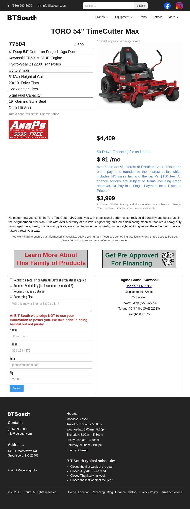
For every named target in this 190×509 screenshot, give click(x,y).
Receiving (98, 492)
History (132, 492)
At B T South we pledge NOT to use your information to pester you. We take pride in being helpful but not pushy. (48, 320)
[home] (22, 17)
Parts (143, 17)
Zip (12, 372)
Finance (120, 492)
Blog (110, 492)
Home (72, 492)
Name (13, 329)
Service (157, 17)
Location (84, 492)
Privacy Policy (148, 492)
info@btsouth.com (20, 433)
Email (13, 358)
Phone (13, 344)
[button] (102, 17)
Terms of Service (171, 492)
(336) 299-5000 (18, 429)
